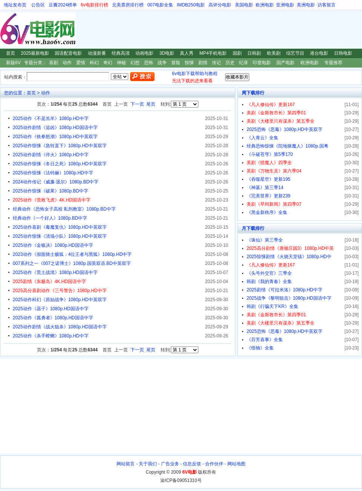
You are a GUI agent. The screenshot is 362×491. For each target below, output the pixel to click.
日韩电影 (343, 53)
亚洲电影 (285, 5)
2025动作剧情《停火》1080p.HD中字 (51, 154)
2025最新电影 (35, 53)
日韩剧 (254, 53)
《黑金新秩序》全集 (267, 212)
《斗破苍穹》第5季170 (270, 154)
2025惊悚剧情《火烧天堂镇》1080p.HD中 (289, 256)
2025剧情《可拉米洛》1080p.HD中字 (284, 289)
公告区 (38, 5)
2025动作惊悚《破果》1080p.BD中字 (50, 191)
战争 (162, 62)
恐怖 (148, 62)
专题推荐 (333, 62)
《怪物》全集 (260, 348)
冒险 (175, 62)
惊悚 (189, 62)
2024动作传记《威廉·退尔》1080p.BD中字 (55, 182)
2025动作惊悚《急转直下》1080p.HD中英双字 (60, 145)
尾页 (150, 104)
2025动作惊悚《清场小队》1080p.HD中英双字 (60, 236)
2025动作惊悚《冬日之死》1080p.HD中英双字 (60, 163)
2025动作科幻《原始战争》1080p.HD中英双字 (60, 299)
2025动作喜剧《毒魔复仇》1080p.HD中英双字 (60, 227)
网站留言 (126, 463)
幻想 (135, 62)
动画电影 (144, 53)
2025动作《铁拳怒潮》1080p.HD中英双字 (55, 136)
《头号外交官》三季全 (269, 273)
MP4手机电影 (213, 53)
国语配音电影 (68, 53)
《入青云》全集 (262, 137)
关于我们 (148, 463)
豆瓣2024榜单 (63, 5)
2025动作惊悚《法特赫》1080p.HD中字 (53, 172)
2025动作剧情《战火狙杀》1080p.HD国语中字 (60, 326)
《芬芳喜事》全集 (265, 339)
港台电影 (319, 53)
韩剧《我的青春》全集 (269, 281)
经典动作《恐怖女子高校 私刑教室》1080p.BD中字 (64, 209)
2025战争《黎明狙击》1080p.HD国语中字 (289, 298)
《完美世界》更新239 (268, 196)
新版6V (13, 62)
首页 (10, 53)
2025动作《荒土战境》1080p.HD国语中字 (55, 272)
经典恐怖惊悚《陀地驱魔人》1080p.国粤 (287, 146)
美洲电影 (306, 5)
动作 (67, 62)
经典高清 (121, 53)
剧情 (202, 62)
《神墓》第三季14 (265, 187)
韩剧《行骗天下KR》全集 (272, 306)
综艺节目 (295, 53)
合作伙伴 (214, 463)
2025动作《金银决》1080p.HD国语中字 (53, 245)
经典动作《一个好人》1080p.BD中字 (50, 218)
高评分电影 (220, 5)
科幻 (94, 62)
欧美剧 (274, 53)
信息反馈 (192, 463)
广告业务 (170, 463)
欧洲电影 (265, 5)
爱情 (80, 62)
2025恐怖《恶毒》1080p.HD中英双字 (284, 129)
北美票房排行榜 (128, 5)
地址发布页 (15, 5)
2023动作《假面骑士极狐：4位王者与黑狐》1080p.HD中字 (72, 254)
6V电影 (7, 29)
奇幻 (107, 62)
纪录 (243, 62)
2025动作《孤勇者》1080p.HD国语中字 (53, 317)
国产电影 (285, 62)
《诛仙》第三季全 (265, 240)
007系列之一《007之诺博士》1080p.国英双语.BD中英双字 (72, 263)
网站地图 (236, 463)
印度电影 (262, 62)
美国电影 (244, 5)
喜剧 (53, 62)
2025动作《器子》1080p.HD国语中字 (51, 308)
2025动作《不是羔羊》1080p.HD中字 (51, 118)
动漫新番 (97, 53)
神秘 (121, 62)
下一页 (137, 104)
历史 (230, 62)
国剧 (237, 53)
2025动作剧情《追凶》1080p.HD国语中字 (55, 127)
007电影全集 (160, 5)
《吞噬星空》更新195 (268, 179)
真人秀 (186, 53)
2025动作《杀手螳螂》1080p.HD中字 (51, 336)
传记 (216, 62)
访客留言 (327, 5)
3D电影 (167, 53)
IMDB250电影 (191, 5)
